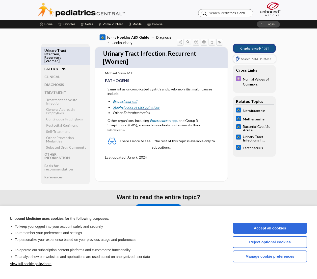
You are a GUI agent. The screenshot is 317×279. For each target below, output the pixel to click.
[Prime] (110, 24)
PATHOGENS (55, 50)
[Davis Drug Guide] (254, 81)
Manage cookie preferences (270, 256)
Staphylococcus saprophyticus (136, 108)
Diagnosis (163, 37)
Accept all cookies (270, 228)
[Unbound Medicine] (270, 9)
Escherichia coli (125, 102)
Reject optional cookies (270, 242)
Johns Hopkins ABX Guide (124, 37)
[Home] (46, 24)
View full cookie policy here (31, 264)
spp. (164, 121)
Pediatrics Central (99, 9)
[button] (155, 24)
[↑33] (254, 48)
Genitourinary (122, 43)
